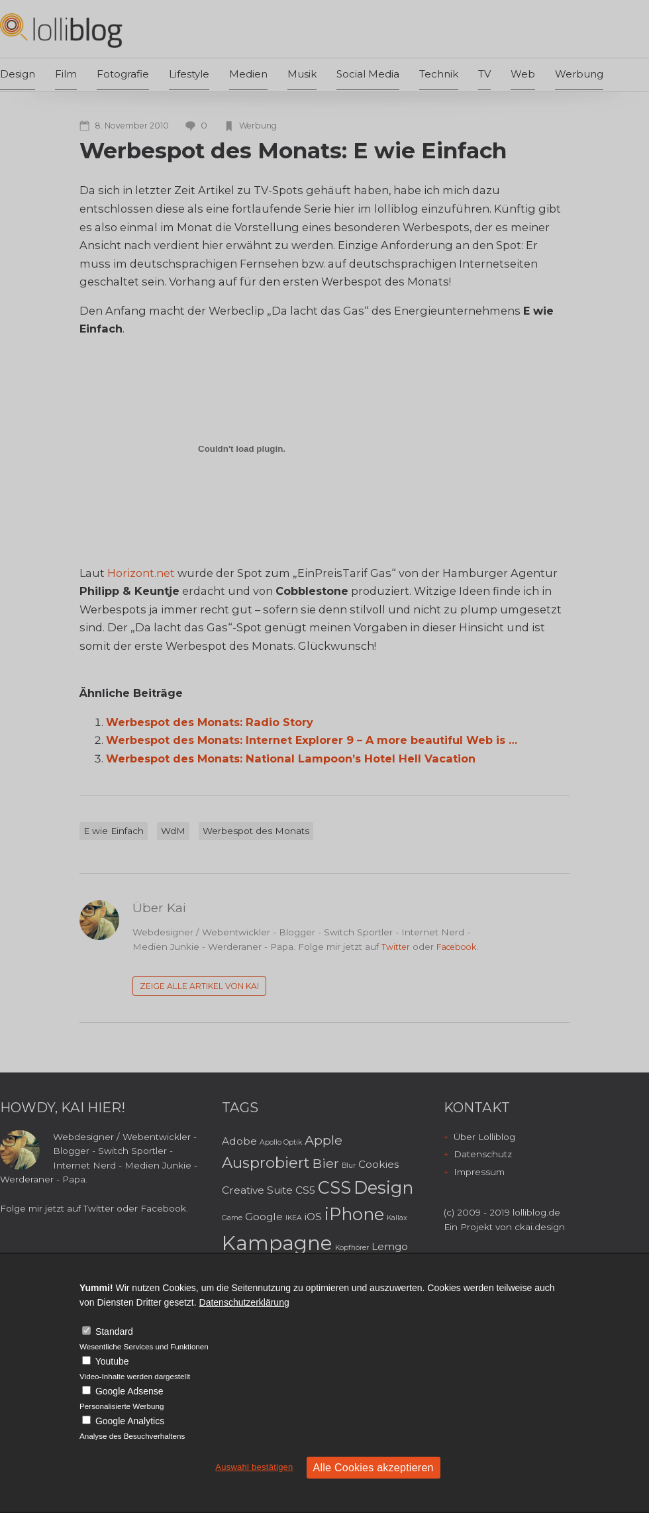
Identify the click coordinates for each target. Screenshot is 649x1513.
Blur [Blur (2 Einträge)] (349, 1165)
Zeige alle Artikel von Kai (199, 986)
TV (484, 74)
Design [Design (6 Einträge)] (383, 1187)
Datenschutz (483, 1154)
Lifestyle (189, 74)
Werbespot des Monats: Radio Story (209, 722)
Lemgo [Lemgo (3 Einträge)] (390, 1246)
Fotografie (123, 74)
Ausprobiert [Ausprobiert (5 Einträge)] (266, 1162)
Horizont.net (142, 573)
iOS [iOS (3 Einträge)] (313, 1216)
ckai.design (540, 1227)
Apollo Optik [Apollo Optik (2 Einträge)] (281, 1142)
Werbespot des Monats (256, 830)
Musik (302, 74)
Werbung (579, 74)
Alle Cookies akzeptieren (373, 1467)
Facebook (456, 947)
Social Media (367, 74)
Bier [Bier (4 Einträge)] (326, 1163)
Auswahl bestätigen (254, 1467)
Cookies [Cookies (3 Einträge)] (378, 1164)
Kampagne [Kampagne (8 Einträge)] (277, 1243)
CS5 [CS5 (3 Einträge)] (305, 1190)
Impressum (479, 1172)
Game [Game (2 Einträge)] (232, 1218)
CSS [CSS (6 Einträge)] (334, 1187)
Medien (248, 74)
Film (66, 74)
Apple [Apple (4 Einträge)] (323, 1140)
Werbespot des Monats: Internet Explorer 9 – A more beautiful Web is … (311, 740)
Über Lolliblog (484, 1136)
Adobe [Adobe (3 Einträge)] (239, 1141)
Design (17, 74)
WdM (173, 830)
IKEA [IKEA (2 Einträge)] (293, 1218)
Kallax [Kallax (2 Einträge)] (397, 1218)
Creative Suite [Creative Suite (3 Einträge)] (257, 1190)
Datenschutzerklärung (244, 1302)
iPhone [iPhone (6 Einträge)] (354, 1214)
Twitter (395, 947)
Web (523, 74)
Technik (438, 74)
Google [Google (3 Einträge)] (264, 1216)
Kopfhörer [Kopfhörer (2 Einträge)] (352, 1247)
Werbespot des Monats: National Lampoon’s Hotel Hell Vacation (290, 758)
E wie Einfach (113, 830)
